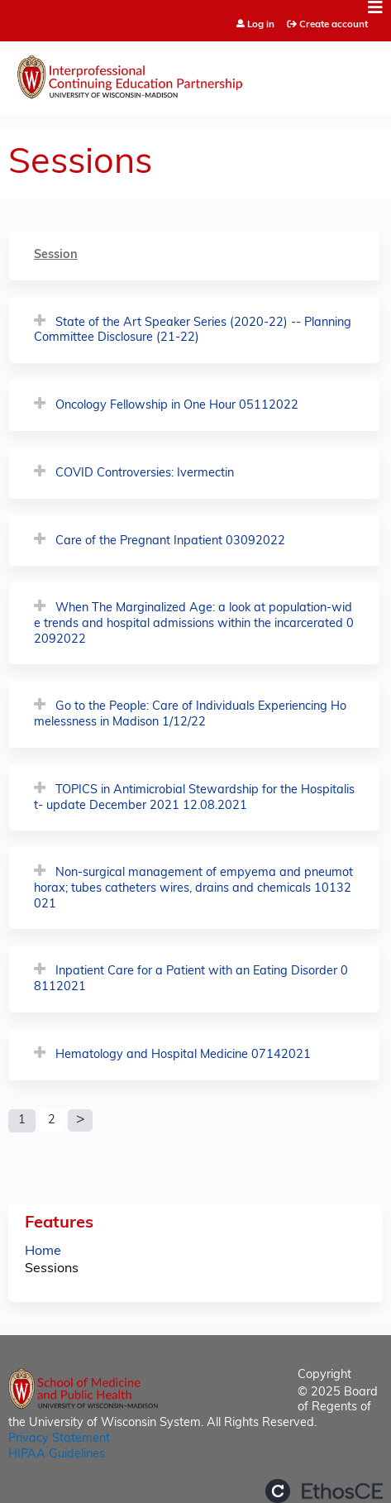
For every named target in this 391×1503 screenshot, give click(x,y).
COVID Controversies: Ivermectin (144, 473)
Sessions (52, 1269)
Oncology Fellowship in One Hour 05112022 (176, 406)
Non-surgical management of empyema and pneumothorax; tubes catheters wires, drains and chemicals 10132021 (193, 888)
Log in (260, 25)
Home (43, 1251)
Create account (333, 25)
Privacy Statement (59, 1439)
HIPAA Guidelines (56, 1454)
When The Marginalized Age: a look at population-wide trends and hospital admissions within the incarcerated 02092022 (194, 623)
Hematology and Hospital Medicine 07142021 (183, 1055)
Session (56, 255)
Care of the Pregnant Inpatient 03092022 (170, 541)
